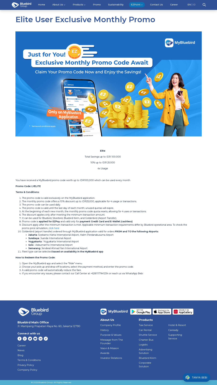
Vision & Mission (109, 348)
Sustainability (116, 4)
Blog (20, 355)
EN (189, 4)
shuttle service (148, 334)
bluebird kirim (147, 357)
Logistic (143, 344)
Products (78, 4)
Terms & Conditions (29, 360)
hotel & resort (177, 325)
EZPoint (135, 4)
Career (174, 4)
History (104, 330)
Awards (104, 353)
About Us (57, 4)
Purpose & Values (110, 334)
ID (194, 4)
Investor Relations (111, 357)
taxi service (146, 325)
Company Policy (27, 369)
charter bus (146, 339)
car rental (145, 330)
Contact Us (156, 4)
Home (41, 4)
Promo (97, 4)
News (21, 350)
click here (54, 228)
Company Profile (110, 325)
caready (173, 330)
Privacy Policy (26, 364)
